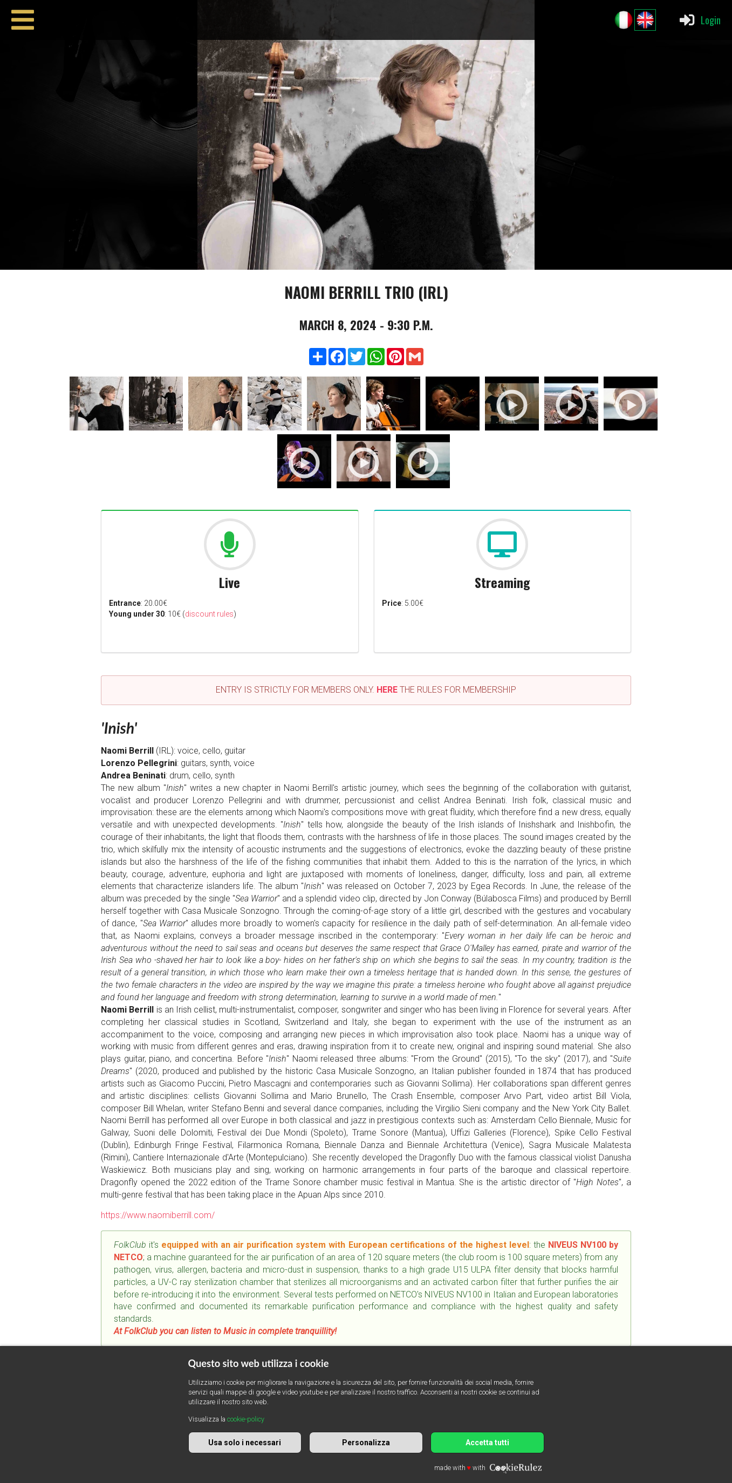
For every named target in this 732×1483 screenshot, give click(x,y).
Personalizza (366, 1442)
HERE (387, 690)
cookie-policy (245, 1419)
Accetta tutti (487, 1442)
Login (699, 20)
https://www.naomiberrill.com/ (158, 1215)
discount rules (209, 614)
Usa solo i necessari (244, 1442)
